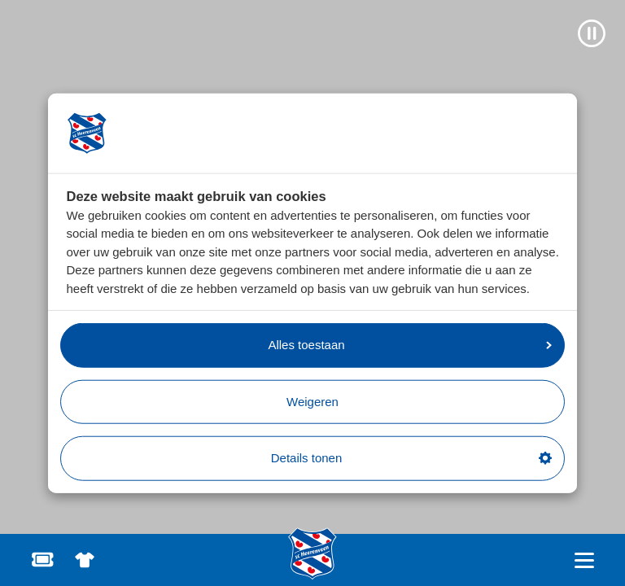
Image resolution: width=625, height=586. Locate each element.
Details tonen (411, 458)
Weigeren (312, 401)
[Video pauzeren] (591, 33)
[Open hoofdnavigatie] (584, 560)
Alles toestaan (410, 345)
